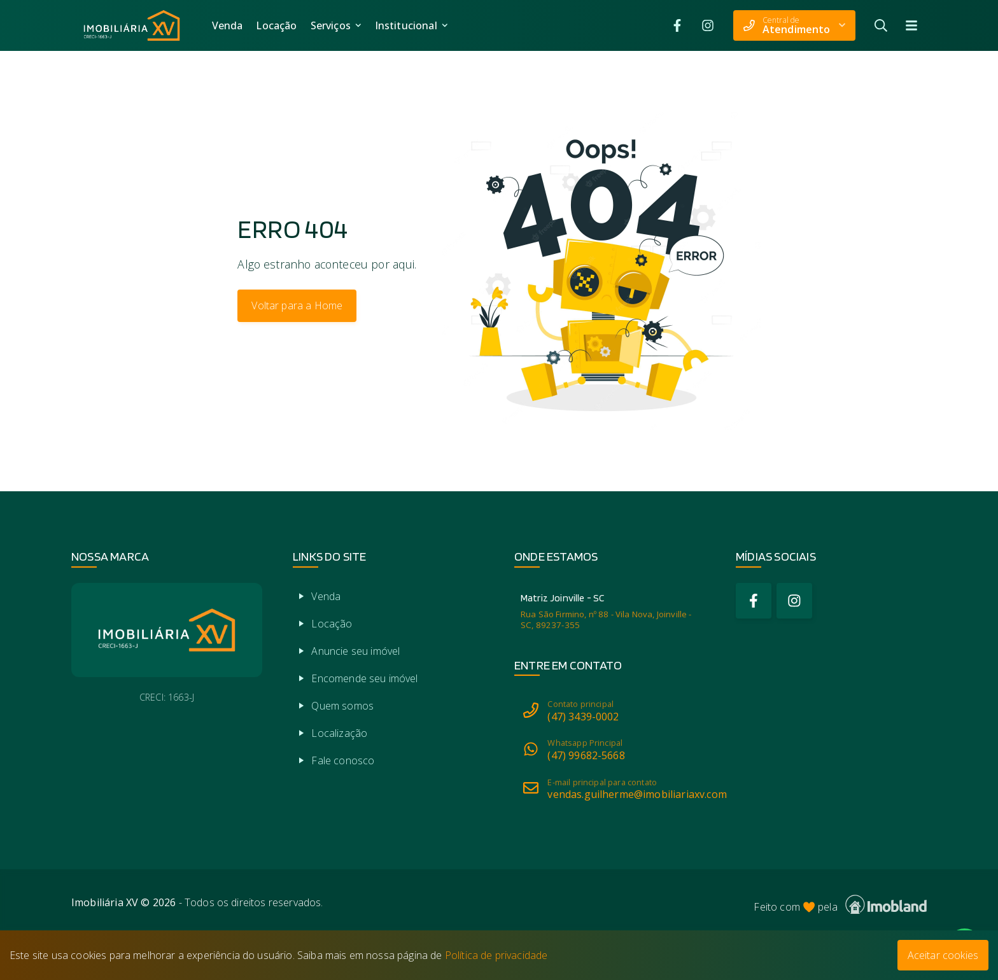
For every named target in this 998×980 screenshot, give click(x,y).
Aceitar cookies (943, 955)
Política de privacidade (496, 955)
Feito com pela (840, 904)
